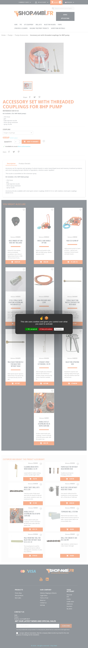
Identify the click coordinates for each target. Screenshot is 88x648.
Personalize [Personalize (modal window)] (59, 329)
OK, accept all (31, 329)
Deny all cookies (46, 329)
